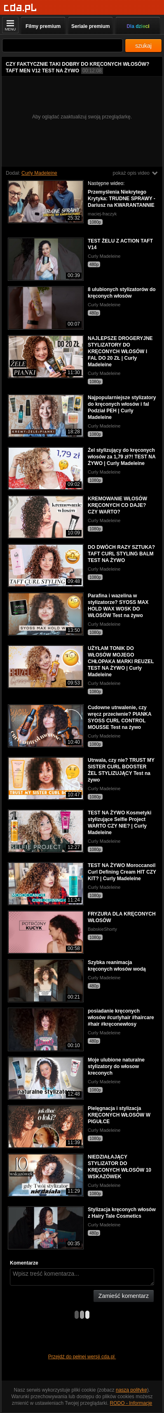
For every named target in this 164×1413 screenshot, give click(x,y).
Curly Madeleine (39, 173)
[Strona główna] (20, 8)
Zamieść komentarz (123, 1296)
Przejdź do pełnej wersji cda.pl (82, 1357)
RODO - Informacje (131, 1403)
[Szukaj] (62, 45)
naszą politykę (131, 1390)
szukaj (143, 45)
